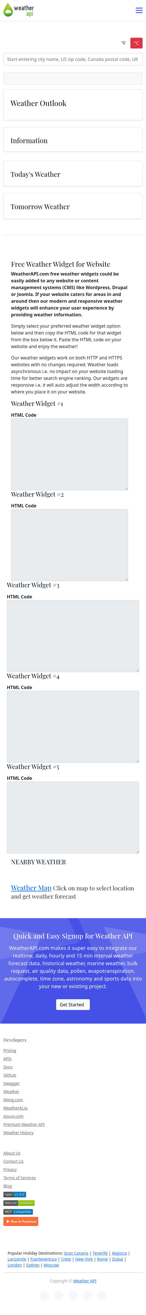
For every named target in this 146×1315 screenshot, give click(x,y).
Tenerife (100, 1253)
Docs (7, 1067)
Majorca (119, 1253)
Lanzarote (17, 1259)
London (15, 1265)
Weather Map (31, 887)
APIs (7, 1058)
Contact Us (13, 1161)
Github (9, 1075)
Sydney (32, 1265)
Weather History (18, 1132)
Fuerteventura (43, 1259)
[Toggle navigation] (139, 10)
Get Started (72, 1004)
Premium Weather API (24, 1124)
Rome (102, 1259)
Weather (11, 1091)
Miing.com (13, 1099)
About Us (11, 1153)
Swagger (11, 1083)
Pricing (9, 1050)
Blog (7, 1186)
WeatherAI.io (15, 1108)
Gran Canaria (76, 1253)
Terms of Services (19, 1177)
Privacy (10, 1169)
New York (84, 1259)
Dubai (117, 1259)
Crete (66, 1259)
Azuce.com (13, 1116)
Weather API (84, 1281)
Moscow (51, 1265)
